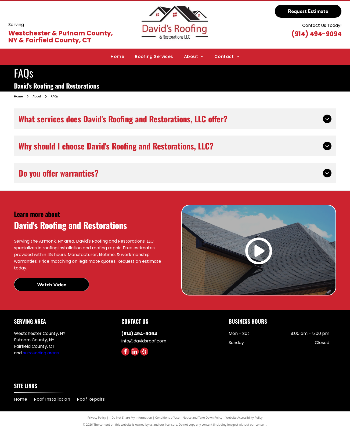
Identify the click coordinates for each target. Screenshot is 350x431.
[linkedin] (135, 352)
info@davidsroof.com (143, 341)
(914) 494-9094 (316, 34)
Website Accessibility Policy (243, 417)
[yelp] (144, 352)
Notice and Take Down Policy (202, 417)
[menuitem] (117, 56)
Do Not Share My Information (131, 417)
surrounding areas (41, 353)
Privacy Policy (97, 417)
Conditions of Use (167, 417)
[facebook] (125, 352)
